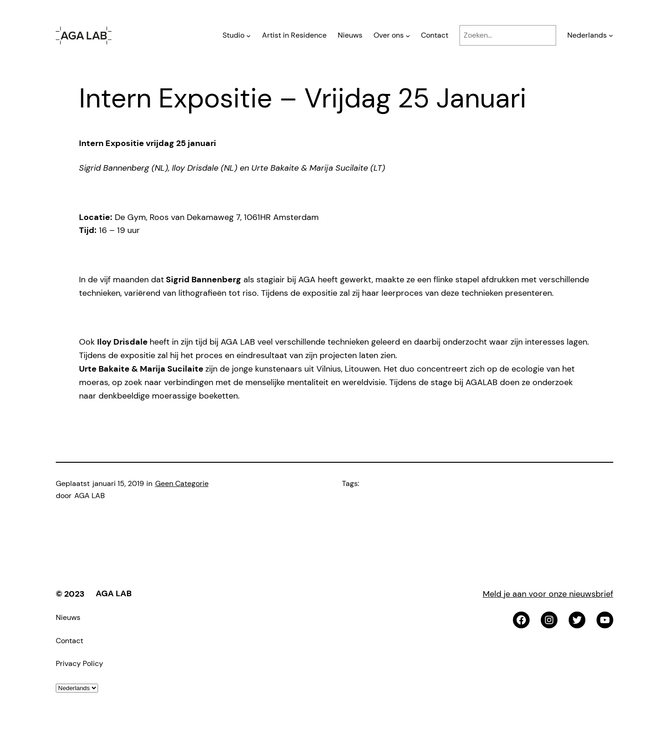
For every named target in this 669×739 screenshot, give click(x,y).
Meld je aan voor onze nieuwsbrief (548, 593)
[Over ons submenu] (408, 35)
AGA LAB (113, 593)
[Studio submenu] (248, 35)
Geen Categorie (182, 483)
